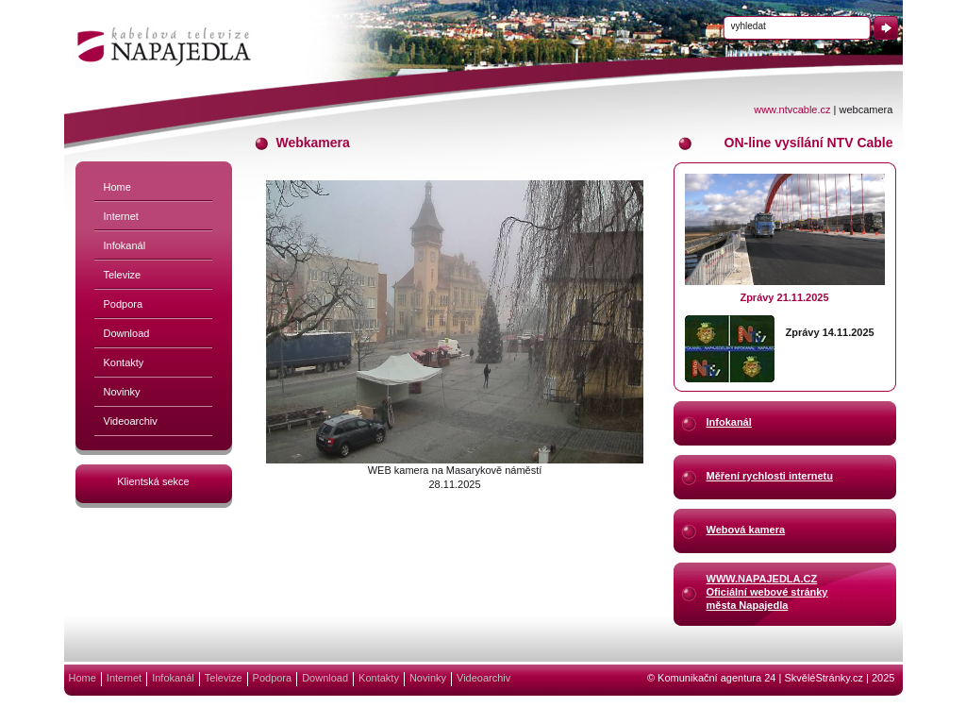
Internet (121, 216)
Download (127, 333)
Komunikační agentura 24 (716, 677)
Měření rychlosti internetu (770, 475)
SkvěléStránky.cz (823, 677)
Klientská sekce (153, 481)
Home (117, 187)
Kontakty (124, 362)
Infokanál (125, 245)
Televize (123, 274)
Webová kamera (746, 529)
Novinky (122, 391)
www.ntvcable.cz (792, 109)
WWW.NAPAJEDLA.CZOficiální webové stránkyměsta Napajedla (767, 591)
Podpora (123, 304)
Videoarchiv (131, 421)
